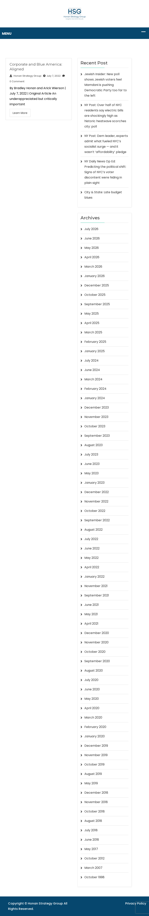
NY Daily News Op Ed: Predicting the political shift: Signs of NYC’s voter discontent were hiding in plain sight (105, 172)
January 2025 (94, 351)
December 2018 (96, 792)
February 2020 (95, 727)
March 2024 (93, 379)
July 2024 (91, 360)
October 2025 (94, 295)
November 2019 (96, 755)
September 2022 (97, 520)
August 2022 (93, 529)
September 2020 (97, 661)
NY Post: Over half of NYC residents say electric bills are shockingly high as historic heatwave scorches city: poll (105, 116)
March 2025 (93, 332)
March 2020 (93, 717)
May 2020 (91, 698)
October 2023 (94, 426)
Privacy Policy (135, 903)
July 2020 (91, 680)
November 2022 (96, 501)
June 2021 (91, 605)
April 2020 (91, 708)
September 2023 (97, 435)
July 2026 (91, 229)
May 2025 (91, 313)
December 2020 (96, 633)
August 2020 (93, 670)
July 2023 (91, 454)
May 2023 (91, 473)
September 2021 (96, 595)
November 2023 (96, 417)
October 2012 (94, 858)
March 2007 (93, 868)
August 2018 (93, 821)
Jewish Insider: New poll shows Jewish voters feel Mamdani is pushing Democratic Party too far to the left (105, 85)
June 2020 (92, 689)
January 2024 (94, 398)
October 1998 (94, 877)
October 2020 (94, 652)
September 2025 (97, 304)
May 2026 (91, 248)
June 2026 (92, 238)
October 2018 (94, 811)
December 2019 (96, 745)
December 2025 (96, 285)
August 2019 (93, 774)
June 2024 (92, 370)
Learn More (20, 113)
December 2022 (96, 492)
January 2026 (94, 276)
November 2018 (96, 802)
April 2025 (91, 323)
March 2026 (93, 266)
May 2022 (91, 558)
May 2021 (91, 614)
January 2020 (94, 736)
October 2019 (94, 764)
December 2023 (96, 407)
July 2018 (91, 830)
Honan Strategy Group (25, 76)
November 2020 (96, 642)
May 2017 (91, 849)
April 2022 (91, 567)
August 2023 (93, 445)
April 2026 (91, 257)
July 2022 (91, 539)
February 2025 (95, 342)
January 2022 (94, 576)
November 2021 (96, 586)
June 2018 (91, 839)
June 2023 (92, 464)
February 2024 (95, 388)
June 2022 (92, 548)
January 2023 (94, 482)
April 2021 (91, 623)
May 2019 (91, 783)
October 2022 (94, 511)
